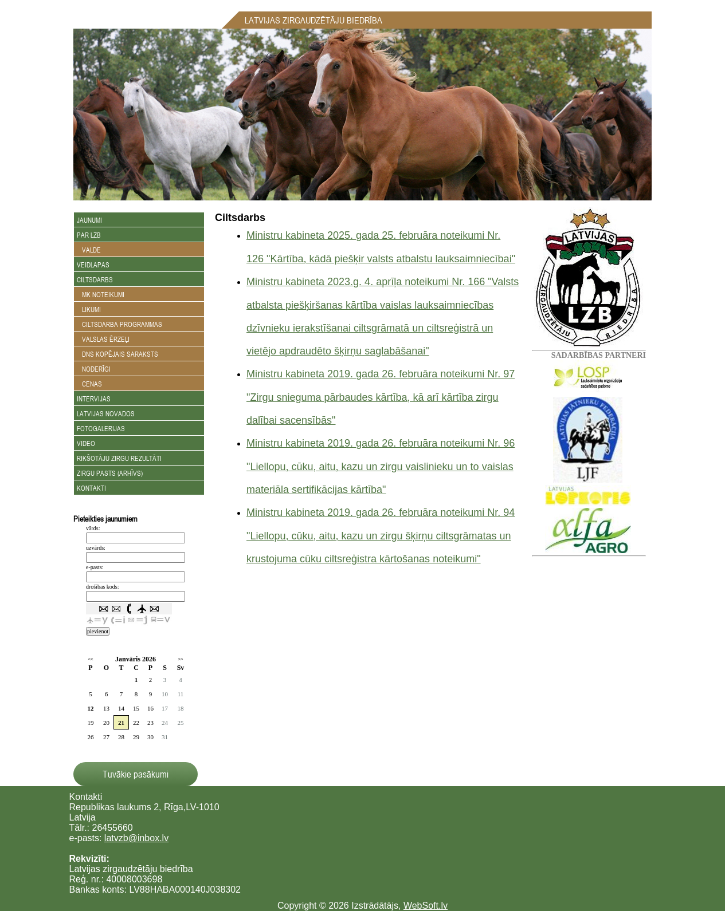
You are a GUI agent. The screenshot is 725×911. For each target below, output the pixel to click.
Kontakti (91, 487)
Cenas (89, 383)
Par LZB (89, 234)
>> (180, 659)
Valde (89, 249)
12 (91, 708)
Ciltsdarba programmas (119, 324)
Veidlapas (93, 264)
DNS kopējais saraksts (117, 353)
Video (86, 443)
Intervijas (94, 398)
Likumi (89, 309)
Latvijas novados (106, 413)
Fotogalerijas (101, 428)
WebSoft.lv (425, 905)
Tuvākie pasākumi (135, 774)
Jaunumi (89, 219)
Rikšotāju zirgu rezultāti (119, 458)
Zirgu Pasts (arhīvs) (110, 473)
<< (90, 659)
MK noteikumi (100, 294)
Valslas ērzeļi (103, 339)
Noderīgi (94, 368)
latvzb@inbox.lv (136, 838)
